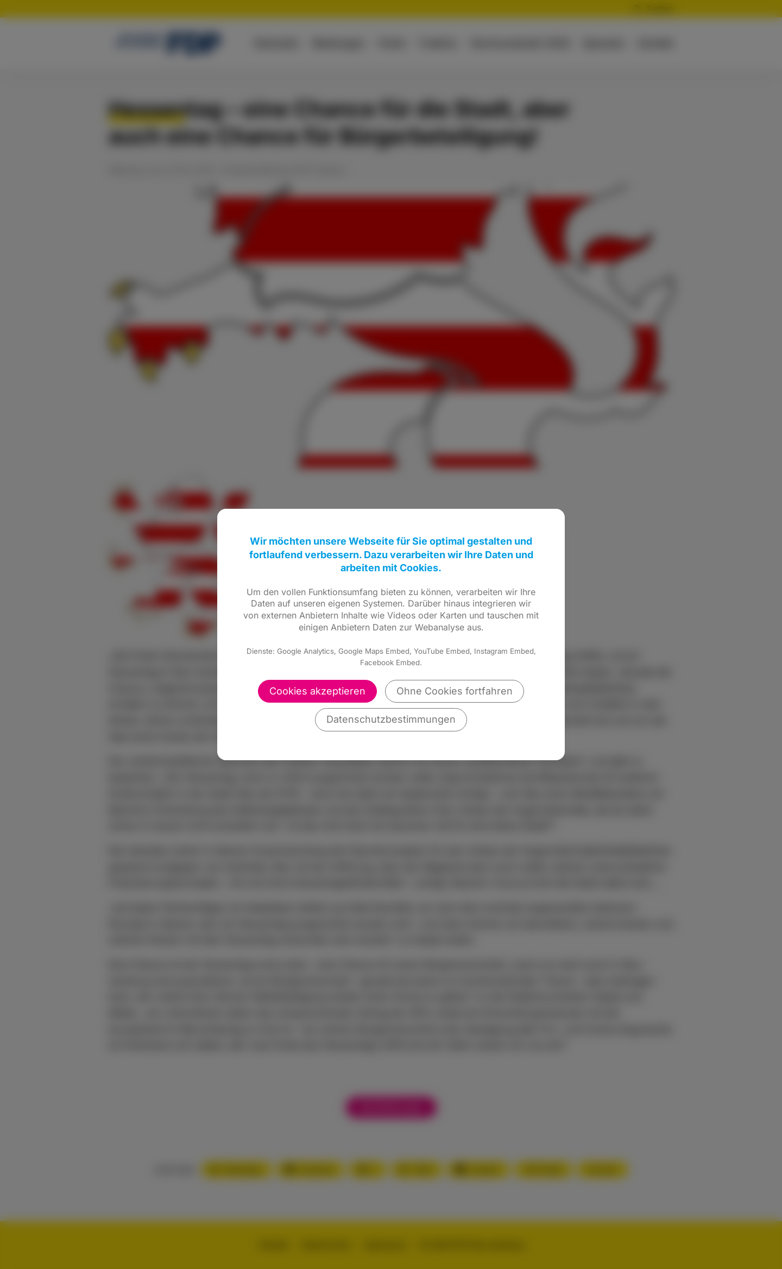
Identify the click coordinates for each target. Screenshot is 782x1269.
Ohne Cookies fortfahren (454, 691)
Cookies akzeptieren (317, 691)
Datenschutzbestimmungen (391, 719)
